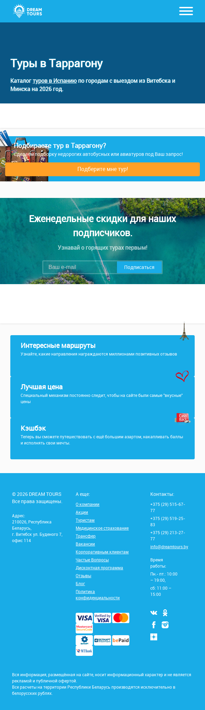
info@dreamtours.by (169, 546)
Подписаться (139, 267)
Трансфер (86, 536)
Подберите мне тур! (102, 169)
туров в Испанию (55, 80)
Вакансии (85, 544)
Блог (80, 583)
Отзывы (83, 575)
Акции (82, 512)
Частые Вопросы (92, 559)
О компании (87, 504)
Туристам (85, 520)
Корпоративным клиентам (102, 551)
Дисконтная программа (99, 567)
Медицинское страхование (102, 528)
